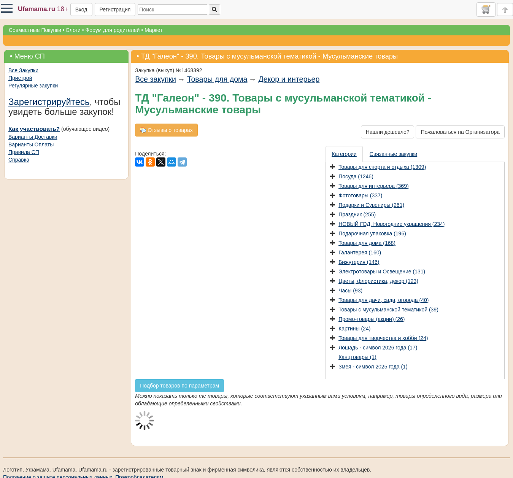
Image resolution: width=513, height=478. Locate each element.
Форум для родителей (113, 30)
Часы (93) (350, 290)
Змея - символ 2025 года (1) (372, 367)
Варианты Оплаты (31, 144)
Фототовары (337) (360, 195)
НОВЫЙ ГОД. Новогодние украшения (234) (391, 224)
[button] (7, 8)
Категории (344, 154)
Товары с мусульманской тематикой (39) (388, 309)
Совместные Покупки (35, 30)
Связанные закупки (393, 154)
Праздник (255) (357, 214)
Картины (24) (354, 329)
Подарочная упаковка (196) (372, 233)
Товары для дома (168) (366, 243)
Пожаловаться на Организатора (460, 132)
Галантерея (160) (359, 252)
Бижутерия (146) (358, 262)
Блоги (73, 30)
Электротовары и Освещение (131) (381, 271)
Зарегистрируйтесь (49, 102)
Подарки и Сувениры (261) (371, 205)
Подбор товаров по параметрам (179, 386)
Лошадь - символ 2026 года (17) (377, 348)
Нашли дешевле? (388, 132)
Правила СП (23, 152)
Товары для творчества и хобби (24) (383, 338)
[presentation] (345, 154)
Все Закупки (23, 70)
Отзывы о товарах (166, 130)
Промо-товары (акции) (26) (371, 319)
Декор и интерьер (288, 79)
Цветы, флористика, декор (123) (378, 281)
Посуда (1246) (355, 176)
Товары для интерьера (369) (373, 186)
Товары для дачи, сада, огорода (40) (383, 300)
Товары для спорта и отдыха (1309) (382, 167)
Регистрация (115, 9)
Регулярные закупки (33, 86)
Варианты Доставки (32, 137)
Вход (81, 9)
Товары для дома (217, 79)
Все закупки (155, 79)
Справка (18, 160)
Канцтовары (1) (357, 357)
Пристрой (20, 78)
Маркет (153, 30)
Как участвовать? (34, 128)
